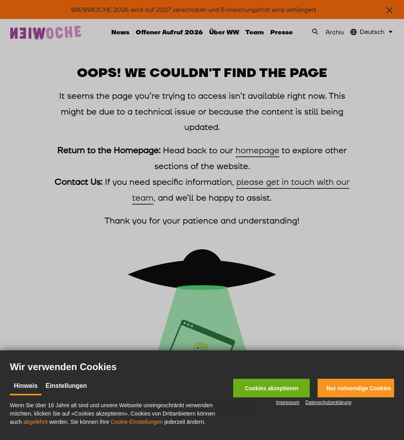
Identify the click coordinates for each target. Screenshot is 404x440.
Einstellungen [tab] (66, 385)
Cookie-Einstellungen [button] (136, 422)
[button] (271, 388)
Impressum (287, 402)
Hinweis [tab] (25, 385)
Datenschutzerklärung (328, 402)
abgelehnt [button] (35, 422)
